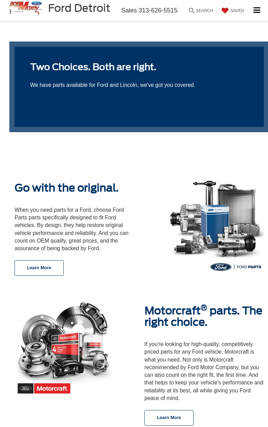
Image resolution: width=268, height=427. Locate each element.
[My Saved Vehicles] (232, 11)
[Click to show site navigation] (257, 10)
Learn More (39, 267)
